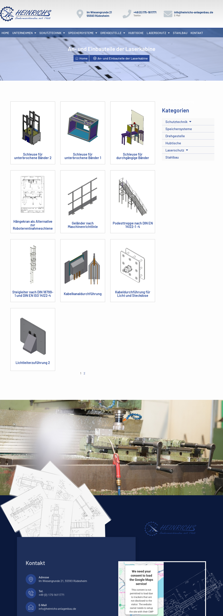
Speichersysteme (82, 33)
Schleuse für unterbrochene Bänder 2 (33, 156)
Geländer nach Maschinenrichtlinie (83, 225)
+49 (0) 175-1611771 (145, 12)
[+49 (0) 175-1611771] (127, 14)
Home (5, 33)
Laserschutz (158, 33)
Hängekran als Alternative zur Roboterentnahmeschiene (33, 224)
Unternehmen (24, 33)
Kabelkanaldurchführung (83, 294)
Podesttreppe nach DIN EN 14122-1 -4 (133, 225)
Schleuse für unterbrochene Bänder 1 (83, 156)
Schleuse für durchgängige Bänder (132, 156)
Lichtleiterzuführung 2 (33, 362)
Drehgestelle (112, 33)
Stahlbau (180, 33)
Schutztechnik (52, 33)
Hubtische (136, 33)
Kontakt (197, 33)
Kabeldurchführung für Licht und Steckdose (132, 294)
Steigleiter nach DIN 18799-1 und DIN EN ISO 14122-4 (32, 294)
